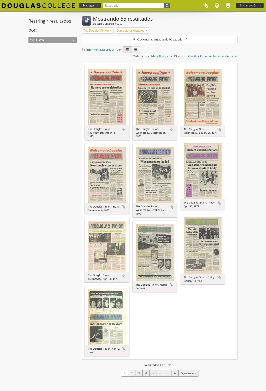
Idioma (216, 5)
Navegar (88, 5)
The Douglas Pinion (42, 51)
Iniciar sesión (248, 5)
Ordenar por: (141, 56)
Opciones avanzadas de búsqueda (159, 39)
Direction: (180, 56)
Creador (37, 40)
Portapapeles (205, 5)
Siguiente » (188, 373)
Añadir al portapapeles (123, 129)
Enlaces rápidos (228, 5)
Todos (33, 46)
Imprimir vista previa (98, 50)
